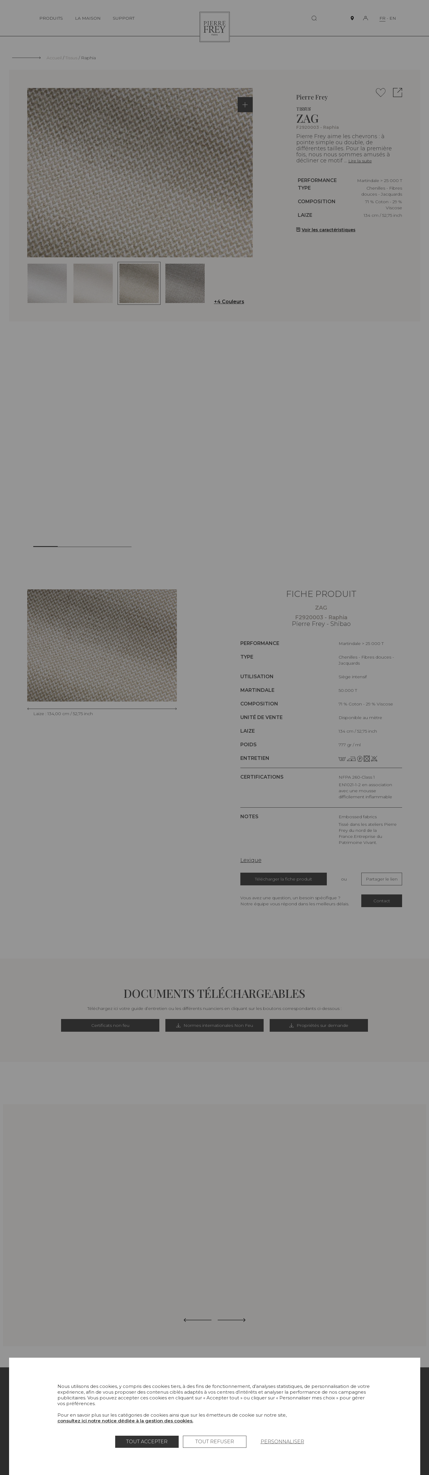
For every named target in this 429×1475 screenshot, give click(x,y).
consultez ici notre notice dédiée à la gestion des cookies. (125, 1421)
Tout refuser (214, 1441)
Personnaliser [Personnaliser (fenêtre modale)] (282, 1441)
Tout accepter (146, 1441)
